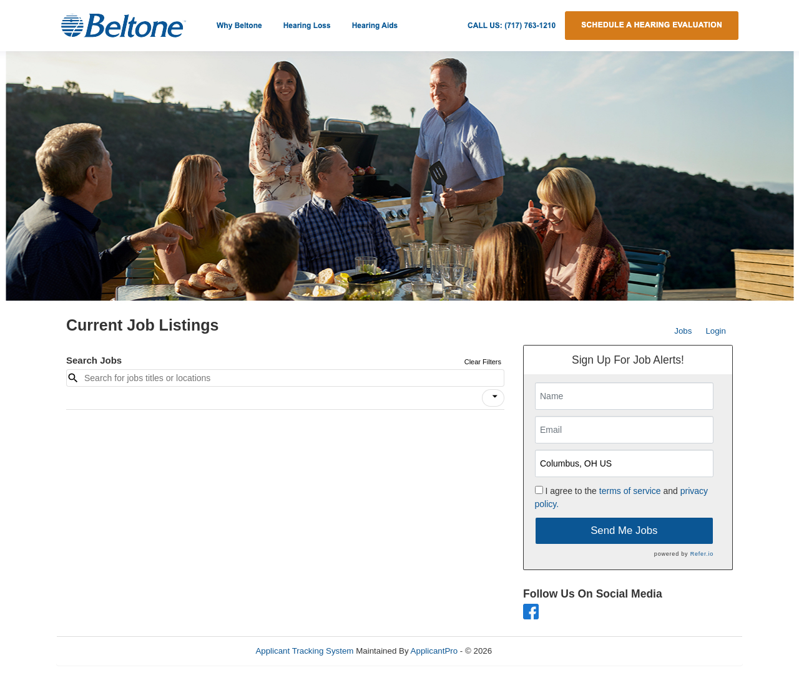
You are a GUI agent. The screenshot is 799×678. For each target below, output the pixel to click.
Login (715, 331)
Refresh (529, 651)
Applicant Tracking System (304, 651)
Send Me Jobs (624, 530)
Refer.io (701, 554)
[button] (493, 398)
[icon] (495, 396)
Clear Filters (482, 362)
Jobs (683, 331)
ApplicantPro (434, 651)
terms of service (630, 491)
